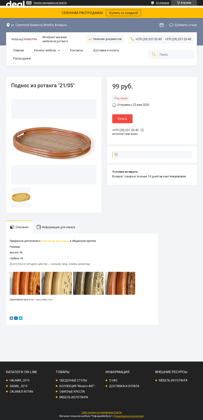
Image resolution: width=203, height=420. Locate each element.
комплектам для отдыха (55, 241)
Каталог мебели (45, 50)
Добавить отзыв (186, 25)
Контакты (76, 50)
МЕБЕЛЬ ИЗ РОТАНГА (73, 397)
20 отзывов (162, 2)
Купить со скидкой (123, 13)
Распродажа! (22, 58)
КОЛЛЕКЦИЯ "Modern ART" (77, 386)
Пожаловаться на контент (129, 416)
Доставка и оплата (106, 50)
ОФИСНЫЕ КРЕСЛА (72, 391)
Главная (18, 50)
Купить (122, 118)
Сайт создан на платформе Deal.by (101, 412)
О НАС (113, 380)
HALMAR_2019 (19, 380)
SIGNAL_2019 (18, 386)
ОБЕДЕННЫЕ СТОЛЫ (73, 380)
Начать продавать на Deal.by (50, 2)
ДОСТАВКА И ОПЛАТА (124, 386)
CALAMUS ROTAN (21, 391)
